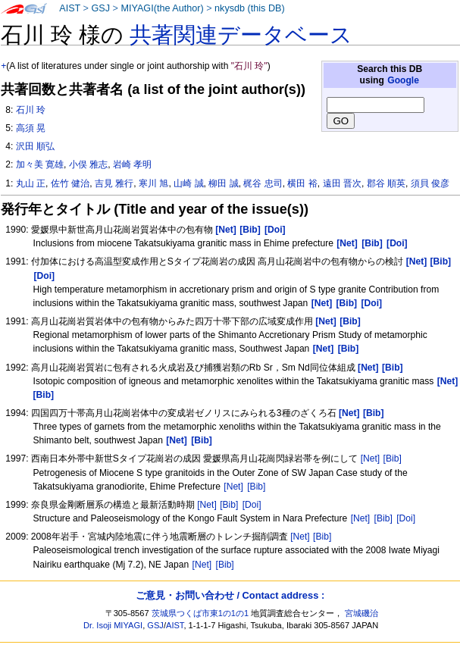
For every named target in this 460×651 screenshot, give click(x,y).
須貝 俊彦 (430, 183)
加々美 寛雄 (40, 164)
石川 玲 (30, 110)
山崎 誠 (188, 183)
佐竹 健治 (70, 183)
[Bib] (392, 458)
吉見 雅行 (114, 183)
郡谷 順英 (386, 183)
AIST (69, 8)
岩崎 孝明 (132, 164)
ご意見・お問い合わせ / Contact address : (230, 595)
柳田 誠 (223, 183)
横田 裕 (302, 183)
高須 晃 (30, 128)
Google (403, 80)
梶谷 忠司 (262, 183)
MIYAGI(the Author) (161, 8)
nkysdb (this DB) (249, 8)
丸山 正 (30, 183)
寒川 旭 (153, 183)
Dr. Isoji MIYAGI (112, 625)
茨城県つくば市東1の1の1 (200, 613)
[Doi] (252, 504)
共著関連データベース (241, 35)
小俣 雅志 (88, 164)
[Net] (370, 458)
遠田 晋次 (342, 183)
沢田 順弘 (35, 146)
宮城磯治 (361, 613)
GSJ (100, 8)
